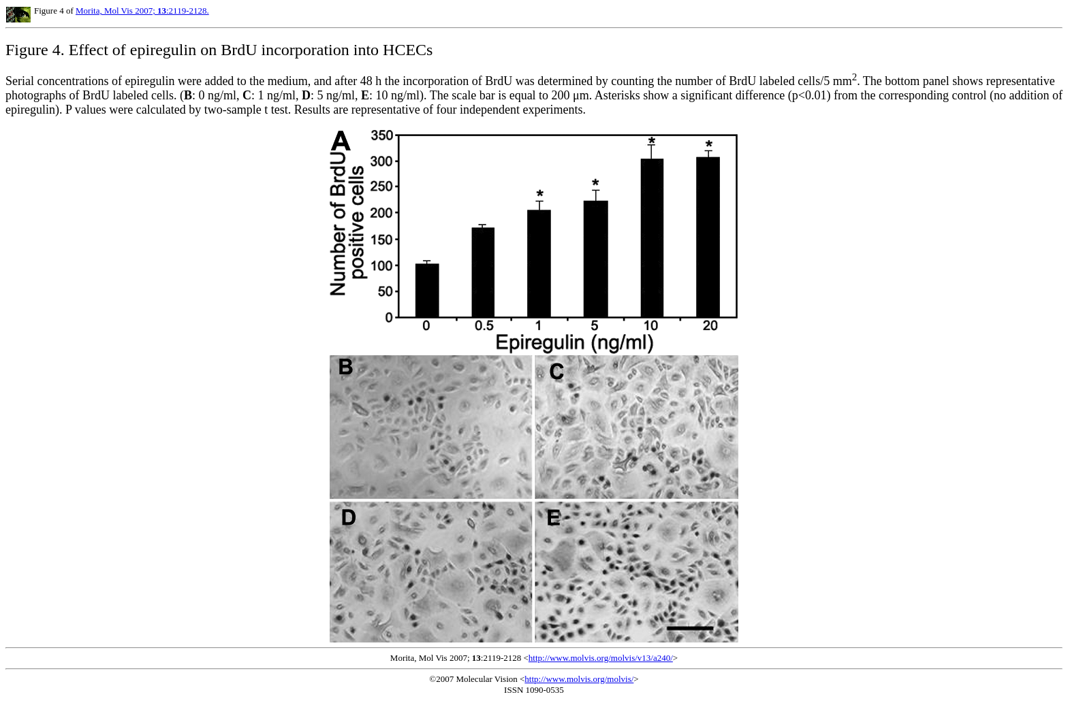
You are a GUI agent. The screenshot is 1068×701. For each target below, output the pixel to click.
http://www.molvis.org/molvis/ (578, 679)
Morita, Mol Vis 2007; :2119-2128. (142, 10)
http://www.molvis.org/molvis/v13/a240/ (601, 658)
